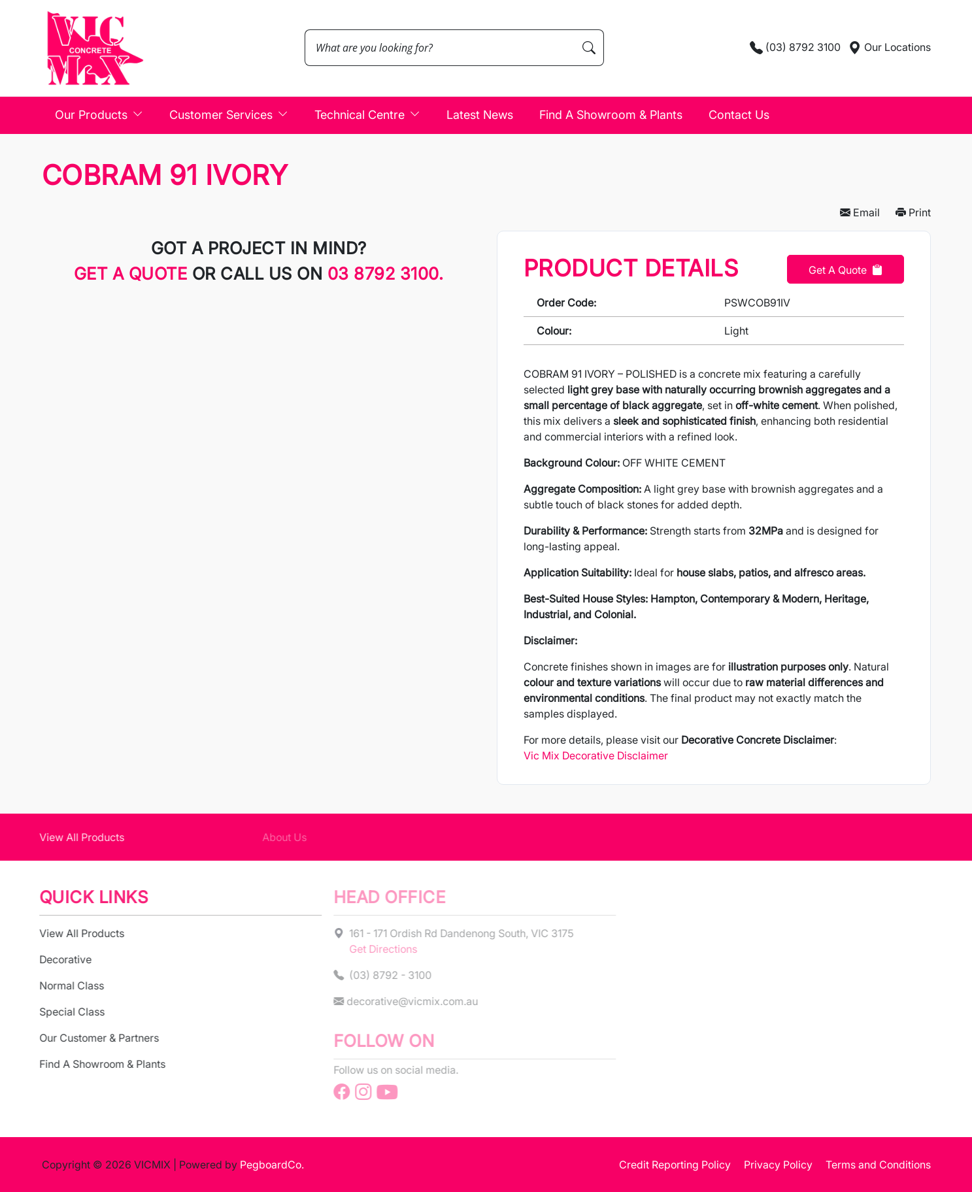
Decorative (55, 959)
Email (860, 212)
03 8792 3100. (385, 273)
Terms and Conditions (878, 1164)
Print (913, 212)
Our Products (99, 114)
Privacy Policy (778, 1164)
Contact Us (739, 115)
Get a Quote (845, 270)
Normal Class (61, 985)
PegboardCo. (272, 1164)
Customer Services (228, 114)
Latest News (479, 115)
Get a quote (133, 273)
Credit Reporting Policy (675, 1164)
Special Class (61, 1011)
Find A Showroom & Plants (610, 115)
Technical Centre (367, 114)
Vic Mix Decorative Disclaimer (596, 755)
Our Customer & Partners (88, 1037)
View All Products (71, 837)
